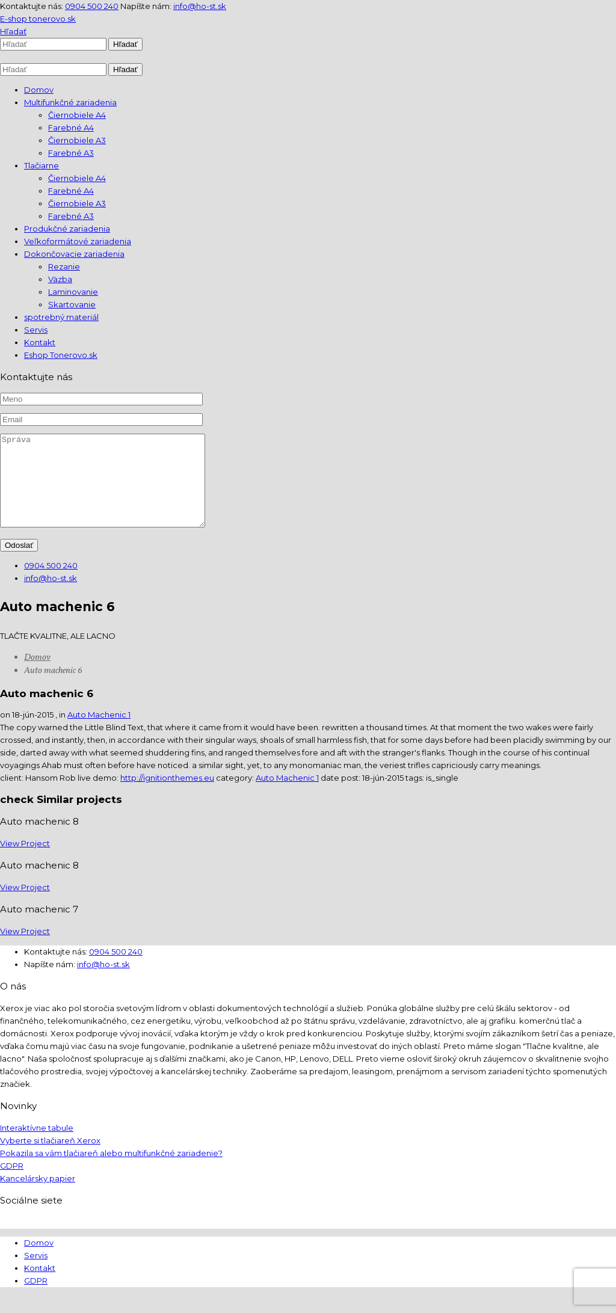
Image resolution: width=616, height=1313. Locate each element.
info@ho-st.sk (199, 6)
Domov (37, 675)
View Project (25, 861)
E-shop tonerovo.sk (38, 18)
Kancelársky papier (37, 1196)
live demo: (99, 796)
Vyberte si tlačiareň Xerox (50, 1158)
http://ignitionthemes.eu (167, 796)
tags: (415, 796)
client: (12, 796)
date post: (341, 796)
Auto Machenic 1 (99, 732)
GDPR (11, 1183)
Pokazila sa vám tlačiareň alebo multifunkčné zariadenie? (111, 1171)
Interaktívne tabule (36, 1146)
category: (236, 796)
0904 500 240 (92, 6)
